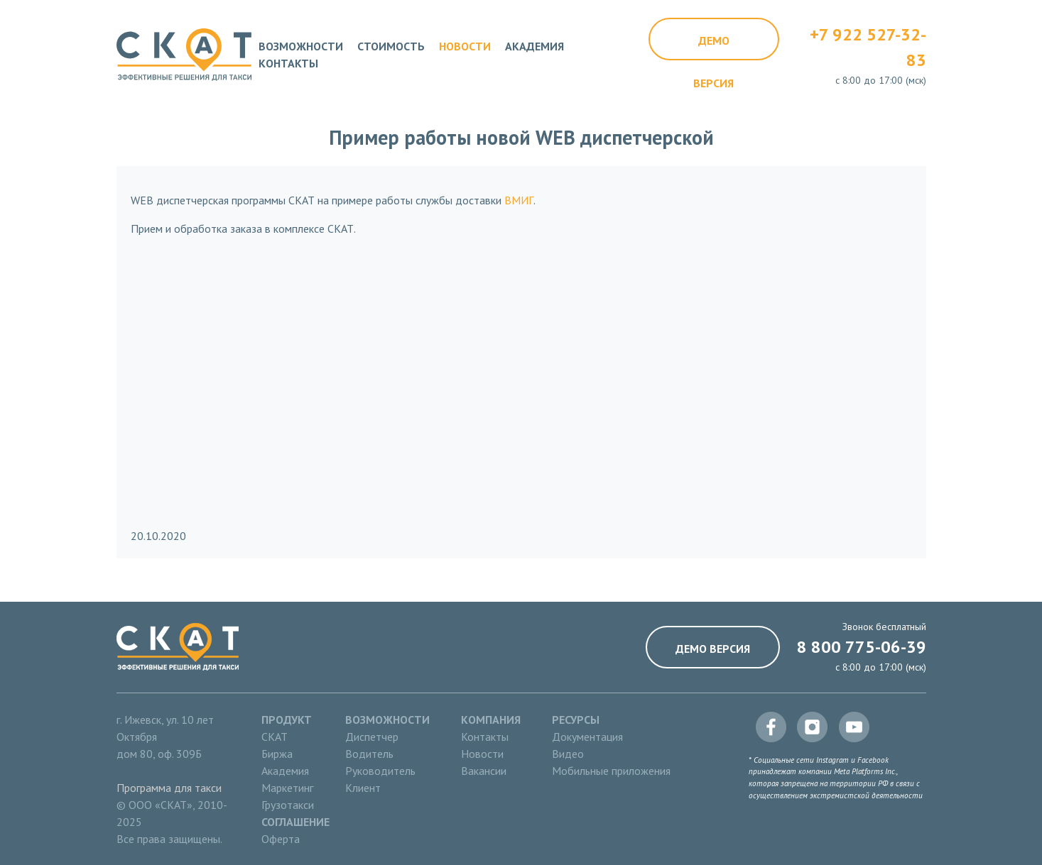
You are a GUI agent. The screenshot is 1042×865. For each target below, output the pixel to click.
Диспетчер (371, 736)
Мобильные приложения (611, 771)
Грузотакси (287, 805)
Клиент (363, 788)
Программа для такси (169, 788)
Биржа (277, 753)
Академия (534, 46)
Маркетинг (287, 788)
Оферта (280, 839)
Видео (568, 753)
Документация (587, 736)
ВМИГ (518, 200)
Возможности (301, 46)
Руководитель (380, 771)
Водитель (369, 753)
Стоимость (391, 46)
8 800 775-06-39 (861, 647)
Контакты (288, 63)
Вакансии (483, 771)
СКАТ (274, 736)
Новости (465, 46)
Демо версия (713, 46)
